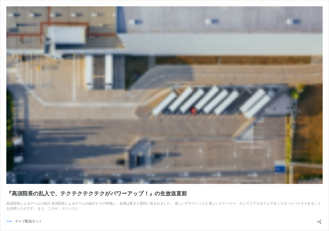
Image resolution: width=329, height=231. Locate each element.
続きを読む (70, 208)
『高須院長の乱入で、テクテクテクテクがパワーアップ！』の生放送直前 (96, 193)
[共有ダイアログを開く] (319, 220)
